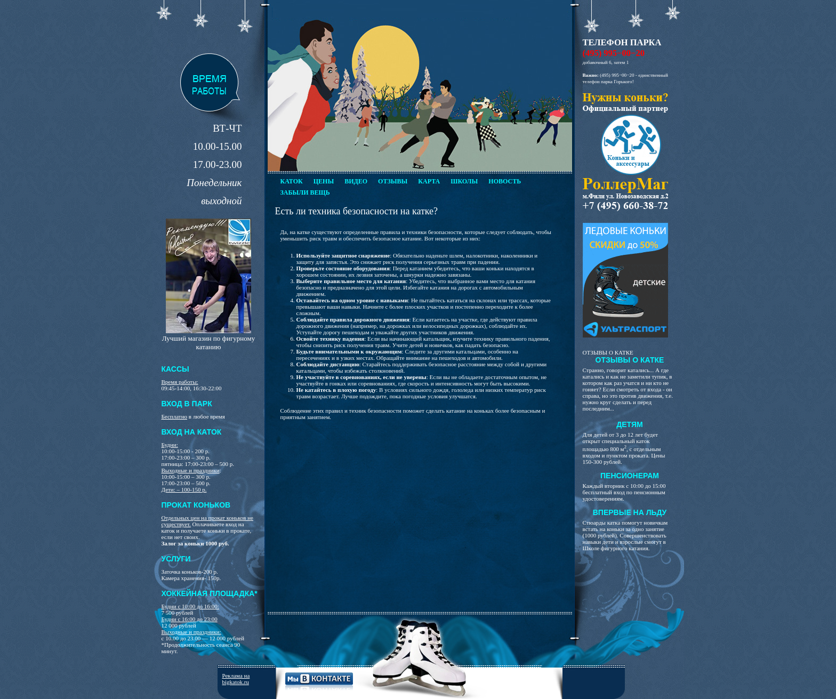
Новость (504, 181)
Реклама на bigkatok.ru (236, 678)
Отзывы (392, 181)
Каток (291, 181)
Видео (355, 181)
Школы (464, 181)
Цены (324, 181)
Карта (429, 181)
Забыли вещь (305, 192)
